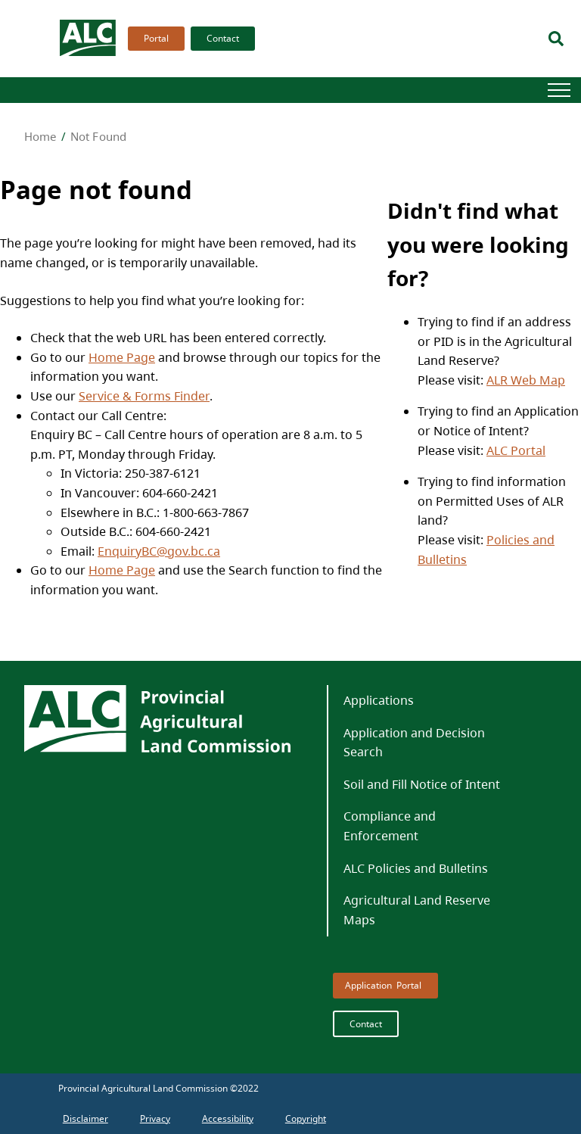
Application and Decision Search (414, 742)
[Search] (556, 38)
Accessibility (227, 1118)
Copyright (305, 1118)
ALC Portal (515, 450)
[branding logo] (88, 39)
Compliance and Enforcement (389, 826)
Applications (378, 700)
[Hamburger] (559, 90)
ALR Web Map (525, 380)
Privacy (155, 1118)
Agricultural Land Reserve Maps (416, 910)
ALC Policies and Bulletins (415, 868)
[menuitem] (153, 38)
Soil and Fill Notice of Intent (421, 784)
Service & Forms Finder (144, 396)
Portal (156, 38)
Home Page (122, 357)
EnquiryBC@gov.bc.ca (159, 551)
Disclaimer (85, 1118)
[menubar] (187, 38)
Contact (223, 38)
